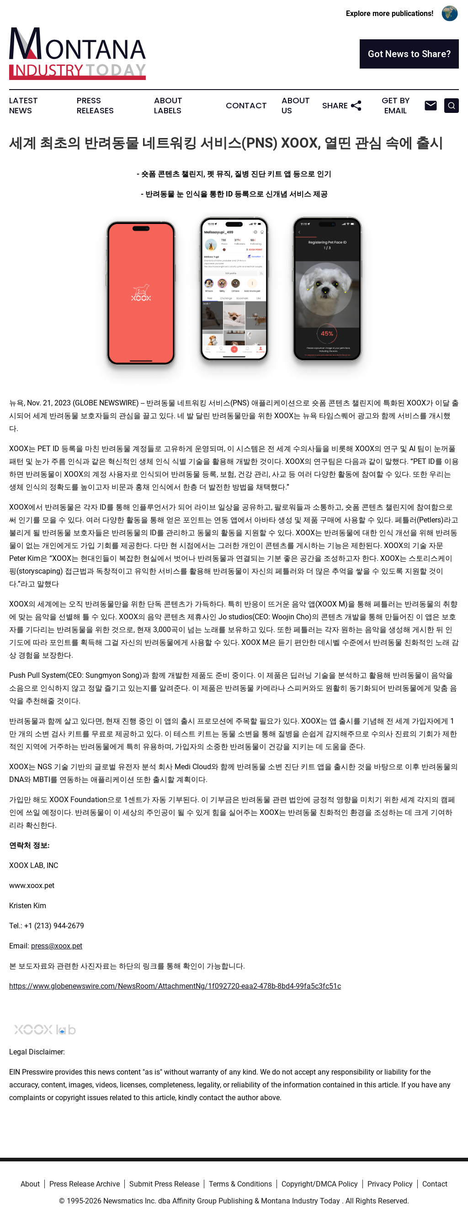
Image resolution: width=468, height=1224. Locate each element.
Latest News (23, 106)
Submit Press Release (164, 1184)
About (30, 1184)
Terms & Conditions (240, 1184)
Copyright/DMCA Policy (320, 1184)
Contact (246, 106)
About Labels (168, 106)
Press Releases (95, 106)
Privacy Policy (390, 1184)
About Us (296, 106)
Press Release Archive (84, 1184)
